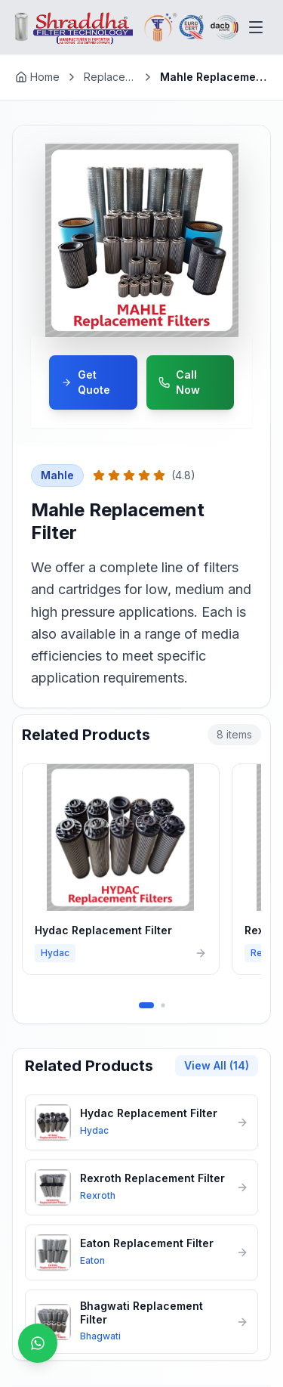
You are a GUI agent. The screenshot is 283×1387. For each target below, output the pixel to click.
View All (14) (216, 1065)
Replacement (111, 76)
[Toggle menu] (256, 27)
